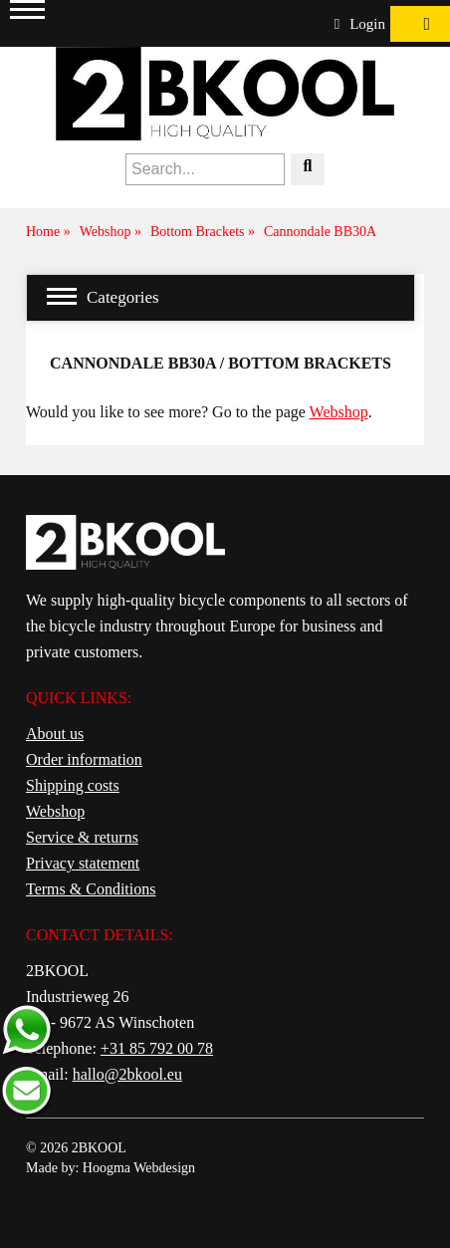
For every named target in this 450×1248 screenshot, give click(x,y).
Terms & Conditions (90, 888)
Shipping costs (72, 785)
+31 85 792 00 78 (157, 1048)
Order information (84, 759)
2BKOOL (99, 1147)
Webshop (339, 411)
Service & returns (82, 837)
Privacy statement (82, 863)
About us (55, 733)
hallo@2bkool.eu (127, 1074)
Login (360, 24)
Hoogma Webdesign (139, 1167)
